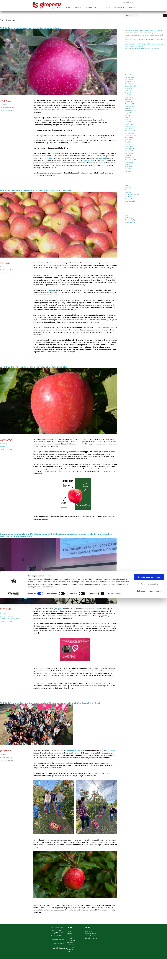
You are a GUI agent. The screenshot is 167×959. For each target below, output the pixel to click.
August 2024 (129, 113)
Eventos (3, 613)
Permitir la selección (149, 945)
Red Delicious (89, 160)
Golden (49, 158)
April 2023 (128, 144)
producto (10, 107)
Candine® (101, 163)
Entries (129, 218)
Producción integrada (132, 194)
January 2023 (129, 151)
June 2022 (128, 164)
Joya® (108, 165)
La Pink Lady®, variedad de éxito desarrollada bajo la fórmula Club (33, 367)
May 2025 (128, 93)
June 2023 (128, 140)
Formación (128, 192)
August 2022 (129, 162)
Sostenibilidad (130, 199)
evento (2, 616)
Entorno (68, 8)
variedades (94, 153)
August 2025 (129, 88)
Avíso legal (88, 931)
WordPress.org (130, 222)
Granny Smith (102, 158)
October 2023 (129, 133)
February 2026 (129, 77)
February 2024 (129, 126)
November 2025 (130, 81)
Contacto (131, 8)
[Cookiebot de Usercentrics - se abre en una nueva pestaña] (13, 954)
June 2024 (128, 117)
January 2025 (129, 102)
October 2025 (129, 84)
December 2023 (130, 128)
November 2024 (130, 106)
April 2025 (128, 95)
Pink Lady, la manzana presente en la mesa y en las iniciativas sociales (35, 190)
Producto (3, 104)
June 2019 (128, 169)
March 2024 (129, 124)
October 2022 (129, 158)
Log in (127, 215)
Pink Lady (3, 107)
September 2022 (130, 160)
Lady (70, 265)
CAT (127, 3)
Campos (128, 185)
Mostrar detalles (114, 955)
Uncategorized (130, 201)
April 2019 (128, 171)
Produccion (91, 8)
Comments (130, 220)
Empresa (78, 8)
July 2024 (128, 115)
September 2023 (130, 135)
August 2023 (129, 137)
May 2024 (128, 120)
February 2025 (129, 99)
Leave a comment (6, 110)
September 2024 (130, 111)
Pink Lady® (46, 439)
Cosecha (128, 188)
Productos (105, 8)
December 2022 (130, 153)
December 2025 (130, 79)
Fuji (90, 156)
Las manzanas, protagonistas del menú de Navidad (142, 48)
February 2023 (129, 149)
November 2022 (130, 155)
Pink (66, 265)
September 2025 (130, 86)
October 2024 (129, 108)
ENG (131, 3)
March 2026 (129, 75)
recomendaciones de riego (9, 618)
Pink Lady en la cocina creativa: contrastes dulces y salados (30, 28)
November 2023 (130, 131)
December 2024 (130, 104)
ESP (124, 3)
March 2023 (129, 146)
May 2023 (128, 142)
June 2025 (128, 90)
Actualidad (119, 8)
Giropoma (56, 267)
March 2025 (129, 97)
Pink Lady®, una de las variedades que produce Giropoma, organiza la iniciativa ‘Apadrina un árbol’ (50, 703)
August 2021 (129, 167)
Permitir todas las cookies (149, 938)
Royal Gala (39, 156)
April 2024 (128, 122)
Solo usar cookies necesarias (149, 952)
